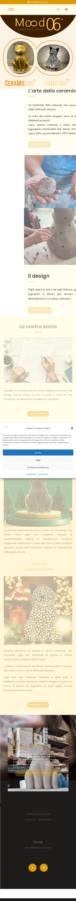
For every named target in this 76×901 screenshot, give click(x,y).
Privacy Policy (43, 474)
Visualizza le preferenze (38, 467)
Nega (38, 460)
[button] (72, 428)
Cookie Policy (32, 474)
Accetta (38, 452)
